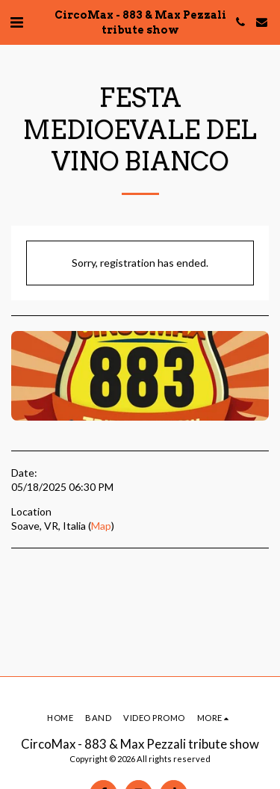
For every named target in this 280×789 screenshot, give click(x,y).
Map (101, 525)
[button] (16, 21)
